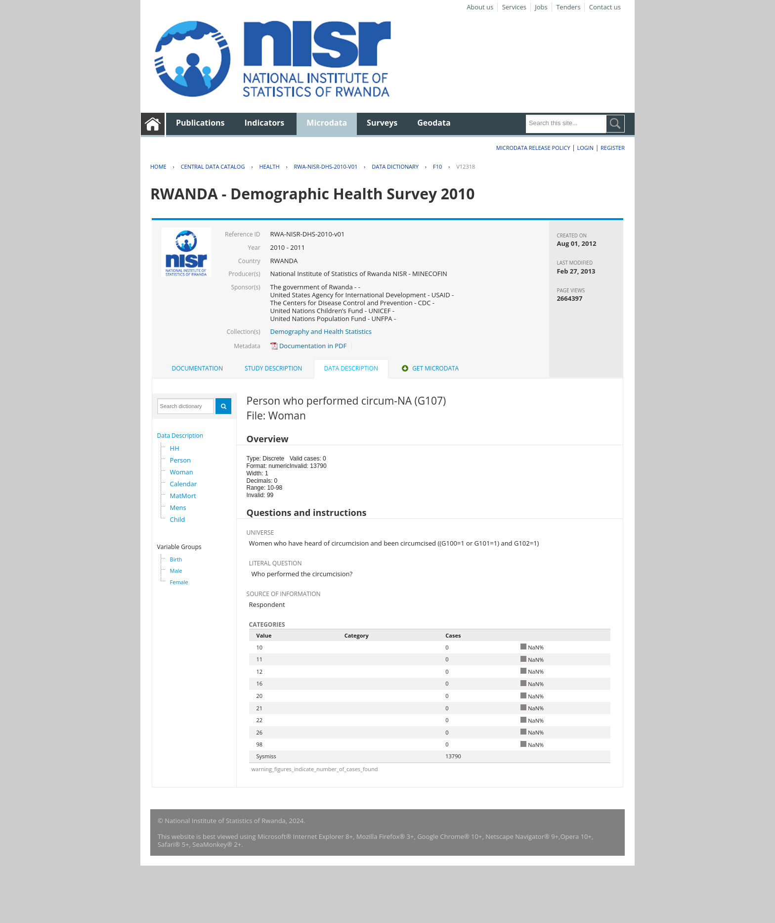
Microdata (326, 122)
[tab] (197, 368)
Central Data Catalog (213, 166)
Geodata (433, 122)
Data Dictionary (395, 166)
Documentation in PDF (308, 345)
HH (174, 448)
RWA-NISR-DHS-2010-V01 (326, 166)
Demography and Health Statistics (321, 331)
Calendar (183, 483)
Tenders (568, 6)
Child (177, 519)
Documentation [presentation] (197, 368)
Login (585, 147)
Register (613, 147)
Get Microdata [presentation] (429, 368)
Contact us (605, 6)
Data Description (180, 435)
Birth (176, 559)
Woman (181, 471)
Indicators (265, 122)
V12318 (465, 166)
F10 (437, 166)
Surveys (382, 122)
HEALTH (269, 166)
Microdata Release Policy (533, 147)
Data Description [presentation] (351, 368)
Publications (200, 122)
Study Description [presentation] (273, 368)
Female (179, 582)
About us (480, 6)
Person (180, 460)
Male (176, 570)
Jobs (541, 6)
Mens (178, 507)
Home (158, 166)
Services (514, 6)
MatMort (183, 495)
